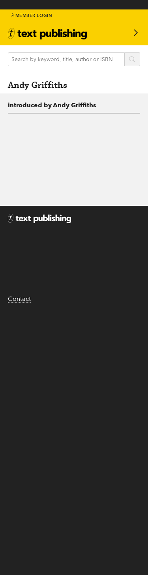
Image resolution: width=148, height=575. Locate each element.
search (132, 60)
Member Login (31, 15)
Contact (19, 298)
